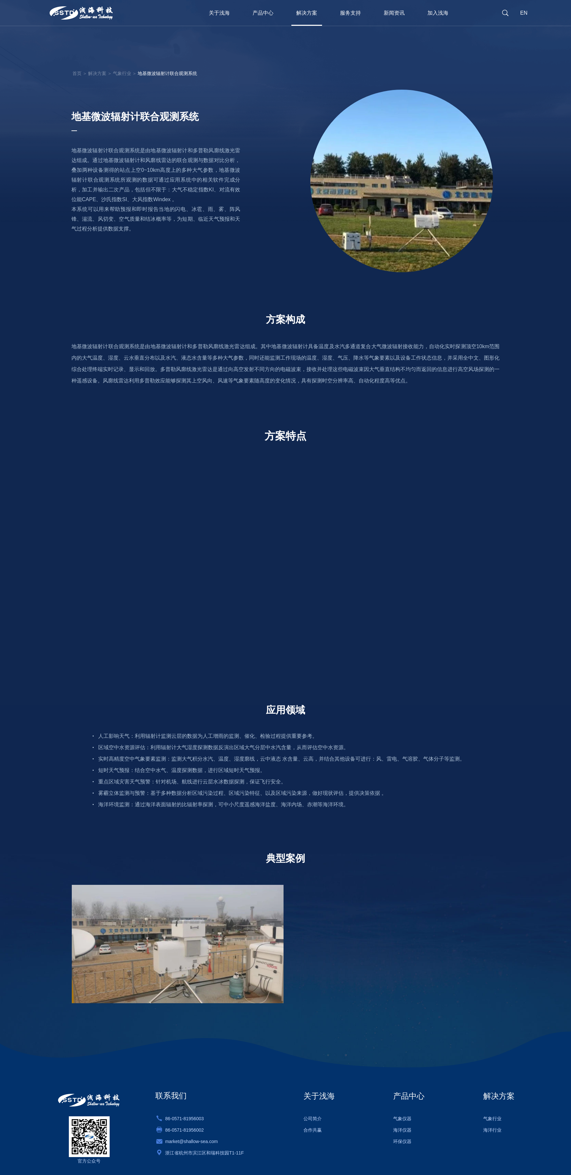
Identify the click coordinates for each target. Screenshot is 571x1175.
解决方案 (306, 13)
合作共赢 (312, 1130)
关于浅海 (219, 13)
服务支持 (350, 13)
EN (523, 13)
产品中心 (263, 13)
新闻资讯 (394, 13)
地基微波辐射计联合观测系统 (167, 73)
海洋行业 (492, 1130)
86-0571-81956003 (184, 1118)
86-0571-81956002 (184, 1130)
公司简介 (312, 1118)
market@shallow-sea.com (191, 1141)
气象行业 (122, 73)
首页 (77, 73)
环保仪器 (402, 1141)
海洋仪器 (402, 1130)
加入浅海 (437, 13)
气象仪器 (402, 1118)
